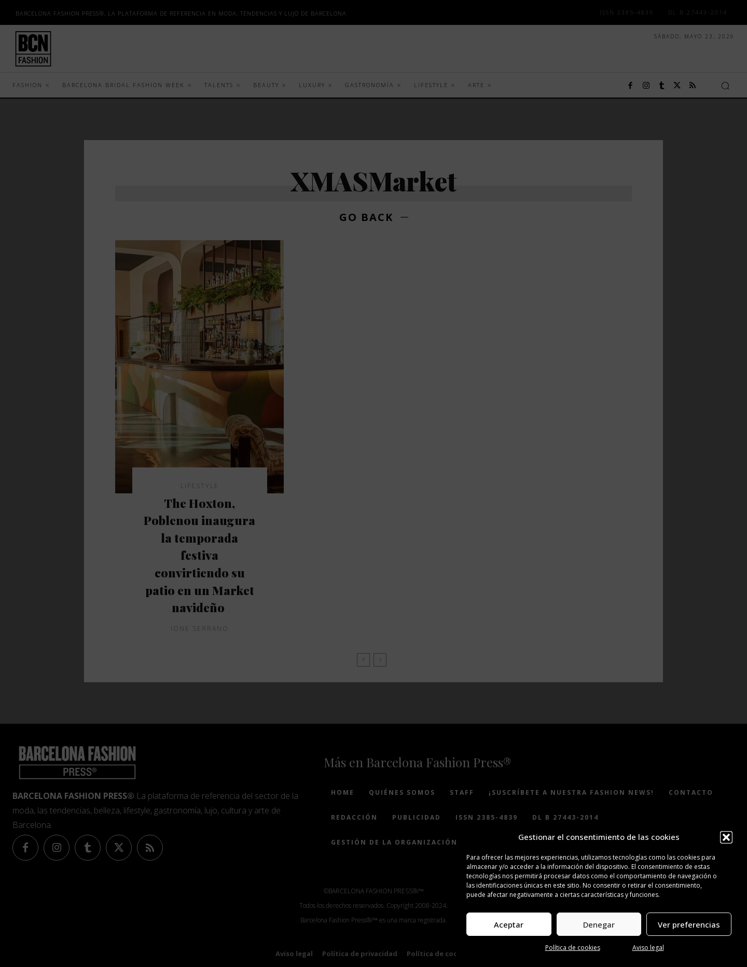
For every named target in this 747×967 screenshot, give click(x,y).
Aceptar (508, 924)
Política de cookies (572, 947)
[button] (726, 837)
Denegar (599, 924)
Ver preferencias (689, 924)
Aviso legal (648, 947)
